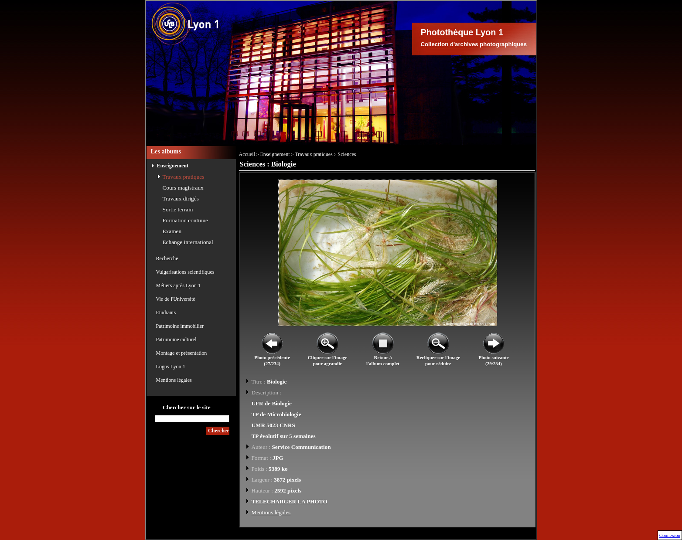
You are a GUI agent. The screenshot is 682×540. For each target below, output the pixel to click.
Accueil (247, 154)
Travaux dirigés (181, 198)
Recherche (167, 258)
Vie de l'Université (175, 299)
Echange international (188, 242)
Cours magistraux (183, 187)
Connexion (669, 535)
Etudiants (166, 312)
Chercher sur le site (187, 407)
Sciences (347, 154)
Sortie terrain (178, 209)
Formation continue (185, 220)
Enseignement (173, 166)
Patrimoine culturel (176, 339)
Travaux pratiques (184, 176)
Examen (172, 231)
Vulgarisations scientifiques (185, 272)
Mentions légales (174, 380)
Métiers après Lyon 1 (178, 285)
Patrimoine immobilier (180, 326)
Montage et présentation (181, 353)
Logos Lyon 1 (170, 366)
